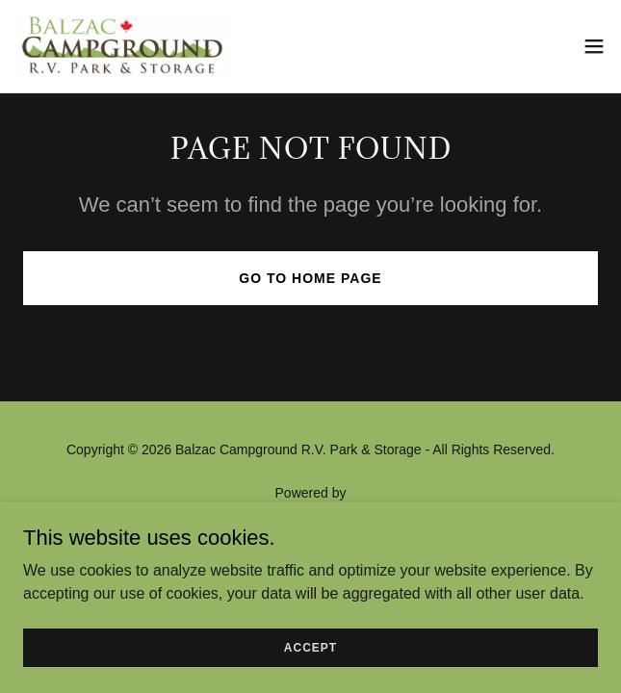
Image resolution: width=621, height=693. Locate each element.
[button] (594, 46)
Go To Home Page (310, 278)
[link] (123, 46)
